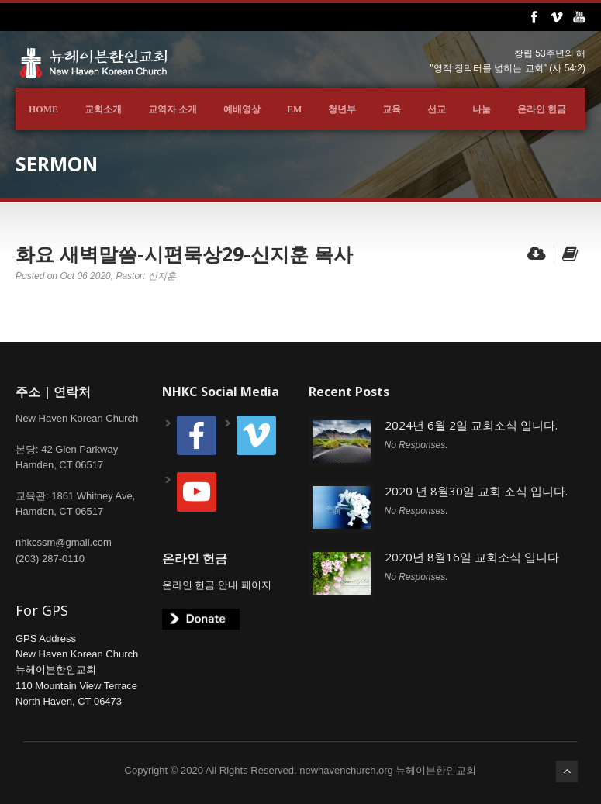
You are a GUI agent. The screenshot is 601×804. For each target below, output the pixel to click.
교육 (391, 109)
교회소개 (103, 109)
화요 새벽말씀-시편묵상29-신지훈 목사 (184, 253)
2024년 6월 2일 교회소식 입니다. (471, 425)
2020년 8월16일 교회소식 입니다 (472, 556)
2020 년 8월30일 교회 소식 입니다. (476, 491)
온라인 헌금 (541, 109)
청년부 (342, 109)
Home (43, 109)
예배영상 (242, 109)
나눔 (481, 109)
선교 (436, 109)
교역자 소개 (172, 109)
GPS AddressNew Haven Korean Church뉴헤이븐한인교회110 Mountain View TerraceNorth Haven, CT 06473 (77, 670)
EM (294, 109)
